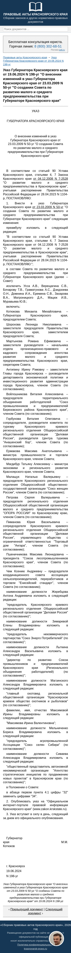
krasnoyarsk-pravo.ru (35, 948)
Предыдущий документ (26, 909)
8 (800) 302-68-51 (48, 46)
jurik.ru (62, 50)
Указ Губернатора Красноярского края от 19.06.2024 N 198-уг (33, 61)
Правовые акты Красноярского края (25, 57)
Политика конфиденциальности (35, 944)
